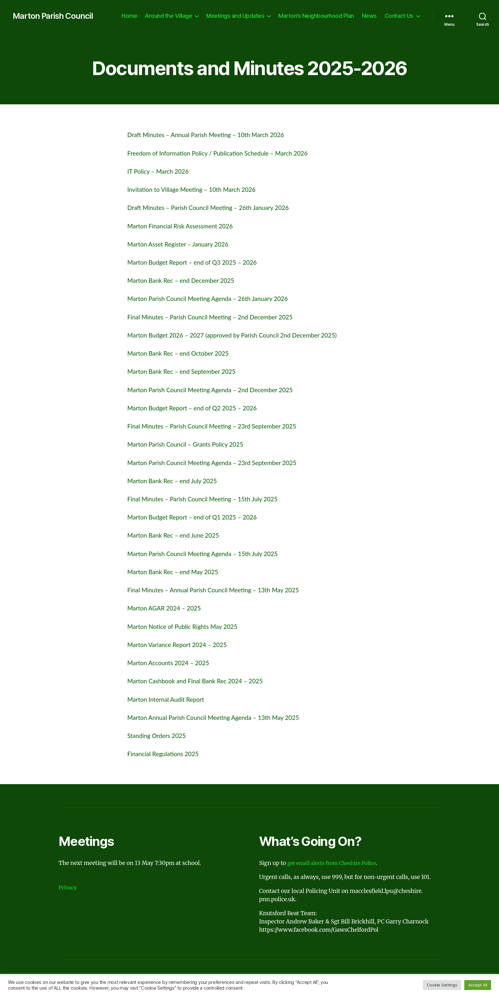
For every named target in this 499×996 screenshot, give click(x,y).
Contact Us (399, 15)
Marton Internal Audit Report (169, 699)
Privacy (69, 887)
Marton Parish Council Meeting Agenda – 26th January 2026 (216, 298)
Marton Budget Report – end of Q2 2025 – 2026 (198, 408)
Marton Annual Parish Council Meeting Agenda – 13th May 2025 (222, 717)
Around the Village (168, 15)
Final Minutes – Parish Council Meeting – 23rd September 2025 (220, 426)
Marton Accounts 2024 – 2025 (172, 662)
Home (129, 15)
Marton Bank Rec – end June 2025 (177, 535)
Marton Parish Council (57, 15)
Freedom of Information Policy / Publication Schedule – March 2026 (227, 153)
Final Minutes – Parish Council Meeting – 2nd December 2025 (218, 317)
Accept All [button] (477, 984)
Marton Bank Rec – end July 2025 (176, 480)
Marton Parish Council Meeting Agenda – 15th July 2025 (210, 553)
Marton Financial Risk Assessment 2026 (185, 226)
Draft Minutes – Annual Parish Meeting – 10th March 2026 (213, 134)
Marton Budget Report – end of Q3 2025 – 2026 (198, 262)
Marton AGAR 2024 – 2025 (167, 608)
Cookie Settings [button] (442, 984)
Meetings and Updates (235, 15)
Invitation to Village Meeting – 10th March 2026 (198, 189)
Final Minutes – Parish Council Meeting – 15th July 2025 (210, 499)
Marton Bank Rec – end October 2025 (183, 353)
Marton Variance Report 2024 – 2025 (182, 644)
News (369, 15)
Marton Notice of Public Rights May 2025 (188, 626)
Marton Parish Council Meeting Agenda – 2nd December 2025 (218, 390)
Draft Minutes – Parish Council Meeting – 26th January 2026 (216, 207)
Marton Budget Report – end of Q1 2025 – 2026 (198, 517)
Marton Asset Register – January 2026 (183, 244)
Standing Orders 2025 (159, 735)
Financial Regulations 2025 (166, 753)
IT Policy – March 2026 (161, 171)
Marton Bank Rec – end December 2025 (186, 280)
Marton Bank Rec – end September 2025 (187, 371)
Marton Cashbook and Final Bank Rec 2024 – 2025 (202, 681)
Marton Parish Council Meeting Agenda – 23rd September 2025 (220, 462)
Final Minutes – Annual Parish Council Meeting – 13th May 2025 (222, 590)
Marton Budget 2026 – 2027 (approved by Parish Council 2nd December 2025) (243, 335)
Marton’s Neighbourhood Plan (316, 15)
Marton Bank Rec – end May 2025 (177, 571)
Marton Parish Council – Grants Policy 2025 (191, 444)
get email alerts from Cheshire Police (336, 863)
